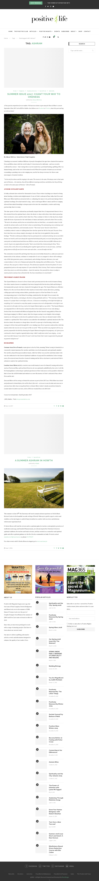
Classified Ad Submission (43, 871)
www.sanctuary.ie (42, 541)
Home (11, 31)
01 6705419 (30, 537)
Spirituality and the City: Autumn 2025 (55, 773)
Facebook (41, 108)
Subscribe (65, 31)
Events (57, 31)
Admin (37, 464)
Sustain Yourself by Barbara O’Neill (55, 714)
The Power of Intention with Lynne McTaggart (65, 3)
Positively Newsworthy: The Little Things (55, 690)
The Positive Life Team (84, 871)
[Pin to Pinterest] (60, 406)
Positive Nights (45, 31)
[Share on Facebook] (56, 406)
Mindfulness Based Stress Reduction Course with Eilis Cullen (55, 846)
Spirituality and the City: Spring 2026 (55, 604)
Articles (32, 31)
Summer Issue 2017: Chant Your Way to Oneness (33, 95)
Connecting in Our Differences (55, 749)
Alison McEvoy (37, 100)
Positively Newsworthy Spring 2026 (55, 617)
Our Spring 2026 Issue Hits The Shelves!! (54, 641)
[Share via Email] (63, 406)
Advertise (29, 871)
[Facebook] (45, 6)
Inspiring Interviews (31, 91)
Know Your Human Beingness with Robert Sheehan (55, 809)
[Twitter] (48, 6)
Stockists (20, 871)
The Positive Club (21, 31)
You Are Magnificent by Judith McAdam (56, 678)
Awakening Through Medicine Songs (56, 797)
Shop (80, 31)
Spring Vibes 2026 (55, 627)
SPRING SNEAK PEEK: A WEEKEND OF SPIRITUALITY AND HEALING (56, 654)
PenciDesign (65, 874)
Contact (87, 31)
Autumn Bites (53, 760)
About (73, 31)
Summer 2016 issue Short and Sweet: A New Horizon (55, 833)
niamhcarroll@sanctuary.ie (12, 537)
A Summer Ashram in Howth (34, 460)
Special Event (44, 91)
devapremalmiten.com (23, 399)
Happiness (21, 91)
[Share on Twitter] (58, 406)
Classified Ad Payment (60, 871)
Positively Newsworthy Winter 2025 (56, 702)
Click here (26, 628)
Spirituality (53, 91)
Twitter (48, 108)
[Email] (53, 6)
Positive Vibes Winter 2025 (53, 725)
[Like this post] (54, 406)
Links (72, 871)
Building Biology (54, 665)
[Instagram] (50, 6)
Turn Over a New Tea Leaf (56, 820)
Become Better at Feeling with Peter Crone (55, 738)
